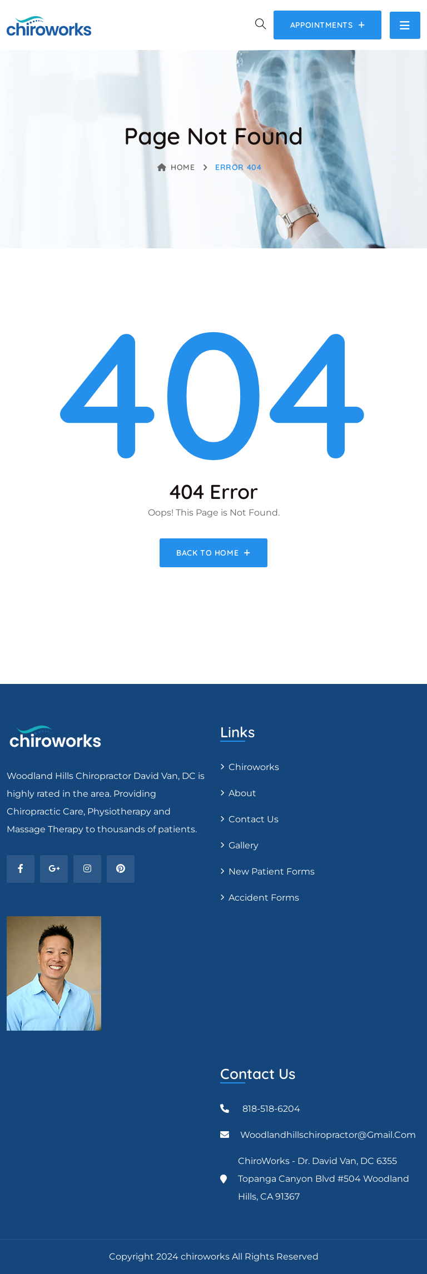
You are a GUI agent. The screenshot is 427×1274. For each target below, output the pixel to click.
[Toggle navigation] (405, 25)
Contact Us (254, 819)
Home (176, 167)
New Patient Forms (272, 871)
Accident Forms (264, 897)
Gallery (244, 845)
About (242, 793)
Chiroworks (254, 767)
